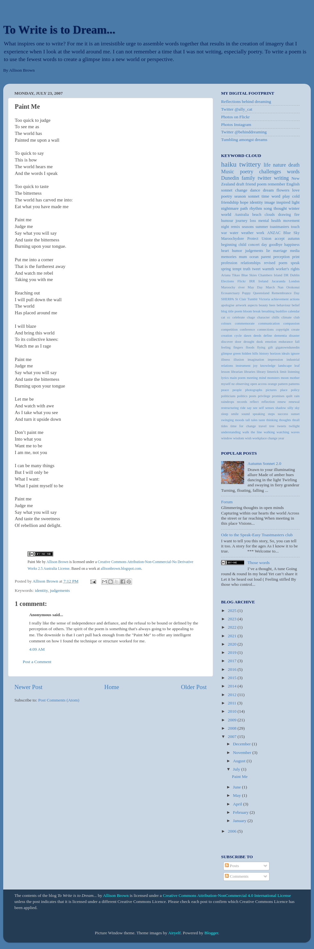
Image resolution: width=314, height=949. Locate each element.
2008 (232, 728)
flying (261, 347)
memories (228, 257)
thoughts (285, 420)
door (238, 341)
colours (226, 323)
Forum (227, 501)
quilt (289, 396)
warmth (268, 269)
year (281, 438)
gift (270, 347)
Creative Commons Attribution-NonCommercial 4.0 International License (227, 895)
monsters (273, 378)
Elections (227, 281)
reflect (254, 402)
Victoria (264, 299)
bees (272, 305)
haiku (228, 164)
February (241, 812)
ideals (286, 353)
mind (262, 378)
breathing (268, 311)
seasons (248, 226)
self (261, 408)
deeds (257, 335)
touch (295, 226)
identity (41, 590)
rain (297, 396)
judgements (60, 590)
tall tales (251, 420)
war (224, 233)
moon (285, 378)
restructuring (230, 408)
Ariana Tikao (230, 275)
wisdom (238, 438)
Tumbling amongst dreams (244, 139)
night (225, 226)
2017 (232, 660)
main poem (237, 378)
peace (225, 390)
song (268, 208)
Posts (232, 865)
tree (271, 426)
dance (255, 190)
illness (225, 359)
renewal (294, 402)
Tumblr (252, 299)
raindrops (227, 402)
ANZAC (274, 233)
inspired (283, 202)
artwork (241, 305)
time (265, 196)
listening (294, 371)
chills (275, 317)
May (237, 795)
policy (295, 390)
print (296, 257)
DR (286, 275)
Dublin (295, 275)
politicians (228, 396)
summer (261, 226)
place (283, 390)
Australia (242, 214)
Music (227, 172)
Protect (252, 238)
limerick (273, 371)
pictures (271, 390)
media (295, 250)
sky (297, 408)
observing (243, 384)
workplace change (264, 438)
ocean (254, 257)
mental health (269, 220)
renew (281, 402)
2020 (232, 644)
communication (269, 323)
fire (297, 214)
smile (234, 414)
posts (252, 396)
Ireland (264, 281)
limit (283, 371)
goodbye (275, 244)
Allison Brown (57, 562)
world (226, 214)
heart (225, 250)
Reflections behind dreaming (246, 101)
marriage (280, 250)
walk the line (252, 432)
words (293, 172)
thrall (296, 420)
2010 (232, 711)
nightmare (230, 208)
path (244, 208)
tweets (281, 426)
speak (295, 263)
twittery (250, 164)
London (294, 281)
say (249, 408)
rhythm (256, 208)
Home (111, 687)
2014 (232, 686)
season (240, 196)
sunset (295, 414)
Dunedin (230, 178)
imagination (256, 359)
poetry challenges (260, 172)
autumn (294, 238)
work (260, 233)
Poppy (246, 293)
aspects (253, 305)
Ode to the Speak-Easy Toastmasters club (257, 534)
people (237, 390)
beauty (263, 305)
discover (227, 341)
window (226, 438)
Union (266, 238)
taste (262, 420)
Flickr (241, 281)
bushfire (281, 311)
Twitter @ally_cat (236, 109)
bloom (247, 311)
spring (226, 269)
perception (281, 257)
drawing (284, 214)
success (283, 414)
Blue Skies (249, 275)
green (237, 353)
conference (247, 329)
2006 (232, 831)
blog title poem (231, 311)
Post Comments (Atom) (58, 700)
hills (255, 353)
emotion (270, 341)
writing (281, 178)
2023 (232, 618)
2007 (232, 736)
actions (295, 299)
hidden (246, 353)
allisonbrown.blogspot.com (121, 569)
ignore (295, 353)
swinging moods (232, 420)
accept (280, 238)
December (242, 743)
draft (240, 184)
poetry (226, 196)
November (242, 752)
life (267, 165)
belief (296, 305)
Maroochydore (232, 238)
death (294, 165)
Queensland (261, 293)
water (234, 233)
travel (263, 426)
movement (291, 220)
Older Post (194, 687)
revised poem (275, 263)
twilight (294, 426)
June (237, 787)
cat (223, 317)
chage (251, 317)
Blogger (211, 932)
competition (229, 329)
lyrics (225, 378)
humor (237, 250)
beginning (229, 244)
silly (290, 408)
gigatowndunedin (288, 347)
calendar (294, 311)
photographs (253, 390)
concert (254, 244)
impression (275, 359)
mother (295, 378)
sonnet (253, 196)
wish (248, 438)
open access (258, 384)
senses (269, 408)
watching (283, 432)
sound (246, 414)
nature (279, 165)
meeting (252, 378)
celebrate (238, 317)
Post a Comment (37, 661)
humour (227, 220)
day (264, 244)
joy (255, 365)
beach (256, 214)
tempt (237, 269)
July (237, 769)
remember (276, 184)
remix (235, 226)
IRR (252, 281)
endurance (286, 341)
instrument (243, 365)
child (242, 244)
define (267, 335)
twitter (264, 178)
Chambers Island (270, 275)
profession (229, 263)
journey (241, 220)
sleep (224, 414)
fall (297, 341)
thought (280, 208)
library (261, 371)
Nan (280, 287)
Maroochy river (233, 287)
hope (244, 202)
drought (249, 341)
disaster (294, 335)
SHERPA (227, 299)
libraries (249, 371)
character (263, 317)
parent (266, 257)
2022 (232, 627)
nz (233, 384)
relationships (250, 263)
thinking (272, 420)
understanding (231, 432)
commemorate (245, 323)
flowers (283, 190)
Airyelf (174, 932)
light (296, 202)
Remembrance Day (286, 293)
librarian (237, 371)
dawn (247, 335)
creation (226, 335)
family (248, 178)
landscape (285, 365)
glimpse (226, 353)
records (242, 402)
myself (225, 384)
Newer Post (28, 687)
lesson (225, 371)
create (295, 329)
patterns (294, 384)
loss (253, 220)
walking (269, 432)
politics (242, 396)
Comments (237, 876)
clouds (270, 214)
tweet (256, 269)
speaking (259, 414)
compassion (291, 323)
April (238, 804)
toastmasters (279, 226)
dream (268, 190)
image (269, 202)
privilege (264, 396)
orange (272, 384)
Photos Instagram (236, 124)
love (296, 190)
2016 (232, 669)
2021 (232, 635)
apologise (227, 305)
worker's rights (288, 269)
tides (224, 426)
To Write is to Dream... (59, 29)
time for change (243, 426)
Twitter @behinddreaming (244, 131)
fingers (238, 347)
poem (262, 184)
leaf (297, 365)
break (256, 311)
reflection (268, 402)
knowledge (267, 365)
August (239, 760)
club (296, 317)
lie (268, 250)
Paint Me (34, 562)
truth (247, 269)
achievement (280, 299)
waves (295, 432)
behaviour (283, 305)
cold (296, 196)
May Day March (261, 287)
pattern (283, 384)
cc (228, 317)
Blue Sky (291, 233)
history (264, 353)
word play (280, 196)
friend (250, 184)
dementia (280, 335)
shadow (281, 408)
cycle (238, 335)
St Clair (240, 299)
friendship (230, 202)
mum (243, 257)
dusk (259, 341)
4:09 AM (37, 649)
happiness (292, 244)
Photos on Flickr (235, 116)
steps (271, 414)
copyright (282, 329)
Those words (258, 562)
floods (250, 347)
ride (243, 408)
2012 (232, 694)
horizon (275, 353)
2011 (232, 703)
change (241, 190)
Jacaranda (278, 281)
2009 (232, 720)
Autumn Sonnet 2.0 (264, 463)
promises (278, 396)
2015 (232, 677)
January (240, 820)
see (255, 408)
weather (247, 233)
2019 (232, 652)
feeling (226, 347)
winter (294, 208)
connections (265, 329)
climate (286, 317)
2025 (232, 610)
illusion (239, 359)
